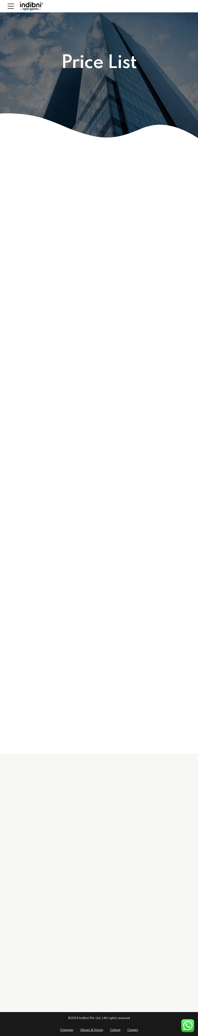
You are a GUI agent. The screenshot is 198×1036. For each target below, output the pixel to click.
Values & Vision (91, 1030)
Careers (132, 1030)
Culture (115, 1030)
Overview (66, 1030)
